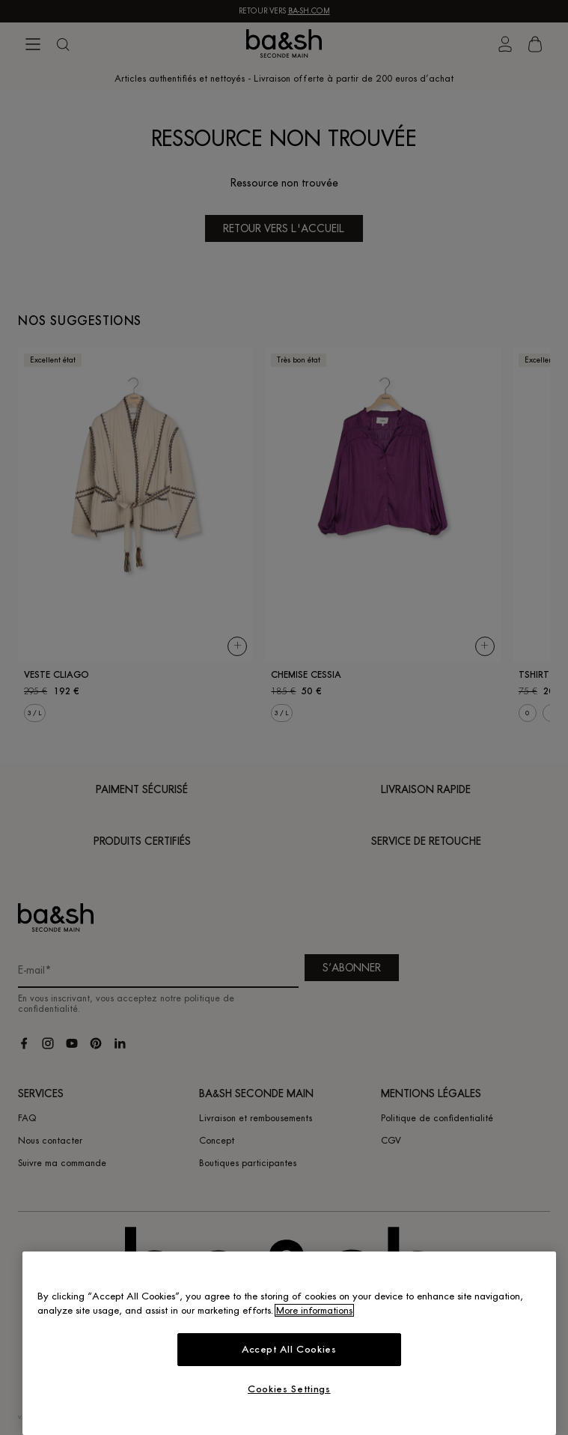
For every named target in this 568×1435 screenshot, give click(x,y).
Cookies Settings (289, 1389)
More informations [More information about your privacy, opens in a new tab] (314, 1310)
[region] (289, 1343)
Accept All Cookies (289, 1349)
